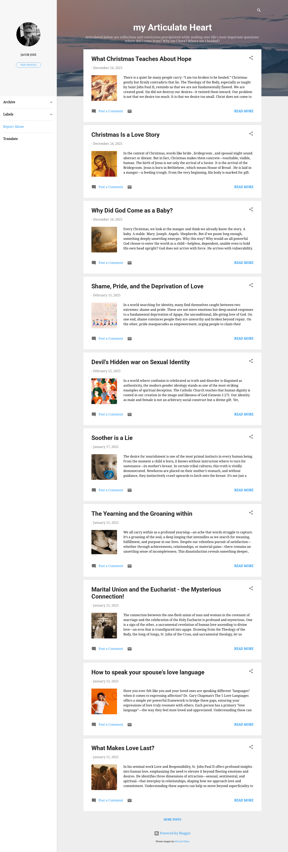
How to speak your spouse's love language (147, 672)
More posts (172, 819)
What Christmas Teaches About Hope (141, 58)
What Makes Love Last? (122, 748)
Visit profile (28, 65)
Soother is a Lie (112, 437)
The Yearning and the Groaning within (141, 513)
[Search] (259, 11)
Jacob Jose (28, 54)
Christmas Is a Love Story (125, 134)
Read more (243, 111)
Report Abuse (13, 127)
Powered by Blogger (172, 833)
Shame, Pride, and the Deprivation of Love (147, 286)
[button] (251, 58)
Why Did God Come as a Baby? (132, 210)
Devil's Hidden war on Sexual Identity (140, 362)
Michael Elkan (182, 841)
